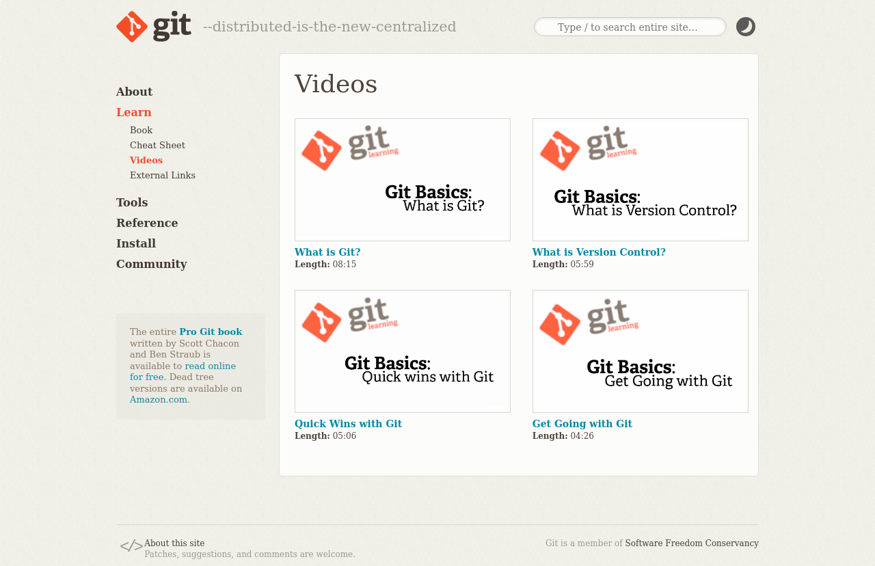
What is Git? (327, 252)
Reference (147, 223)
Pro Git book (210, 332)
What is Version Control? (599, 252)
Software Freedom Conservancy (692, 543)
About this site (174, 543)
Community (151, 264)
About (134, 91)
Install (136, 243)
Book (141, 130)
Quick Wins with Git (348, 423)
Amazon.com (158, 399)
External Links (163, 175)
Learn (134, 112)
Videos (146, 160)
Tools (132, 202)
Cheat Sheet (157, 145)
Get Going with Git (582, 423)
